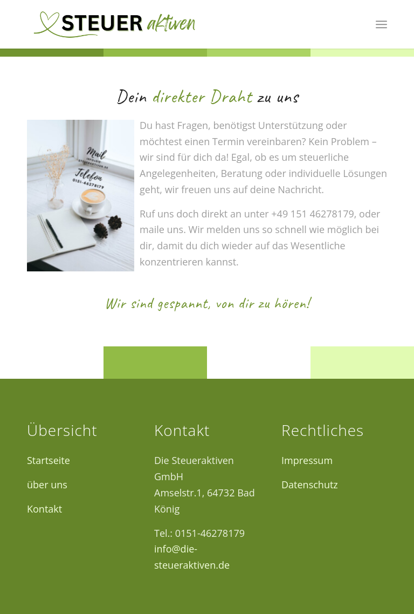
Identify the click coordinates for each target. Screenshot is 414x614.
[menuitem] (381, 24)
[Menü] (381, 24)
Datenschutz (309, 484)
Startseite (48, 460)
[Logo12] (114, 24)
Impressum (307, 460)
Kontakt (44, 508)
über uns (47, 484)
